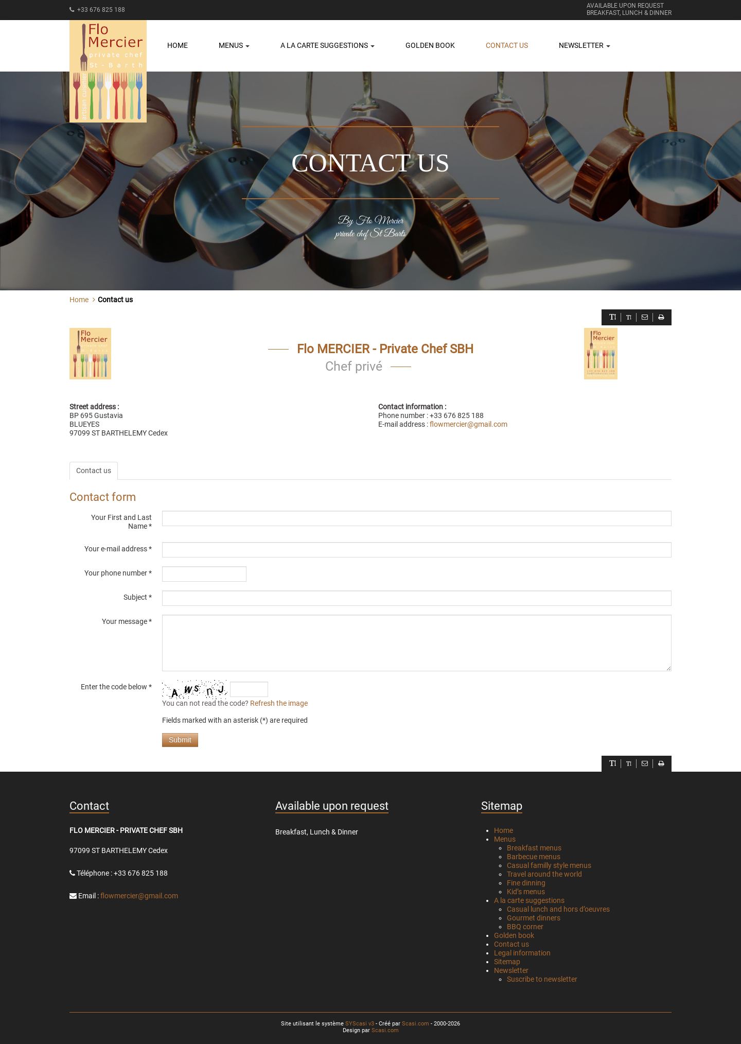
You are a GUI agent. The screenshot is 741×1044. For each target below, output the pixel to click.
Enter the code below (116, 687)
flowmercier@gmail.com (468, 424)
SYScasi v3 (359, 1023)
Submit (180, 740)
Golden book (430, 45)
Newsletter (511, 970)
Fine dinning (526, 883)
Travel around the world (544, 874)
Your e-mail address (118, 549)
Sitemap (507, 962)
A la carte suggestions (529, 900)
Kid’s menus (526, 892)
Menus (505, 839)
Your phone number (118, 573)
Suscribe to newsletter (542, 979)
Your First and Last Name (121, 521)
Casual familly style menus (549, 865)
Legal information (522, 953)
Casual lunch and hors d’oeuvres (558, 909)
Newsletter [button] (584, 45)
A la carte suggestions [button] (327, 45)
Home (177, 45)
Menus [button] (234, 45)
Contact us (507, 45)
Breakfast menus (534, 848)
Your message (127, 621)
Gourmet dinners (533, 918)
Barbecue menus (533, 856)
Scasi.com (415, 1023)
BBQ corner (525, 927)
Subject (137, 597)
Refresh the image (279, 703)
